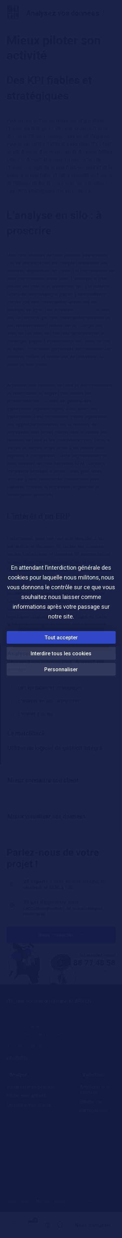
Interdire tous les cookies (61, 653)
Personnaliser (61, 669)
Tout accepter (61, 637)
